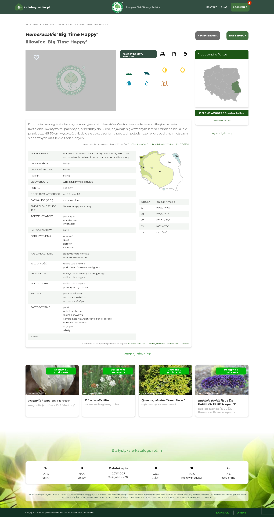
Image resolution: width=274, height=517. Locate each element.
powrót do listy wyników (132, 55)
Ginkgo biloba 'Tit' (118, 477)
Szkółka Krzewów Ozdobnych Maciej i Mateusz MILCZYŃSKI (158, 144)
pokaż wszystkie (222, 120)
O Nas (224, 7)
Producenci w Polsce (212, 54)
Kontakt (211, 7)
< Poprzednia (208, 35)
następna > (237, 35)
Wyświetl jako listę (222, 133)
